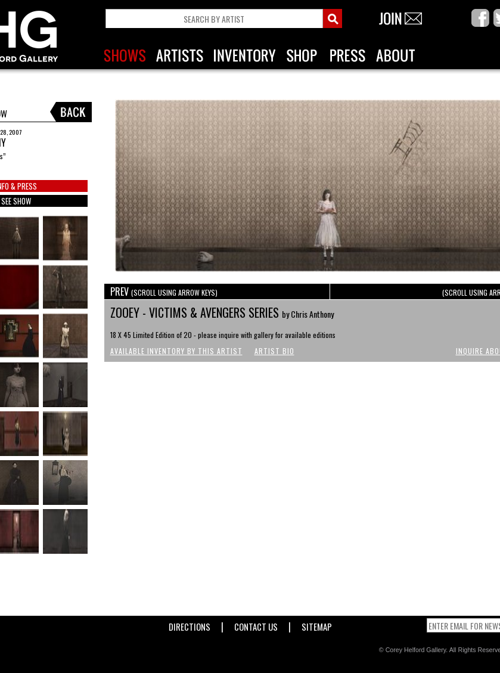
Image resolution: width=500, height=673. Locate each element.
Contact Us (256, 624)
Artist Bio (274, 351)
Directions (189, 624)
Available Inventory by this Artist (176, 351)
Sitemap (317, 624)
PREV (164, 291)
